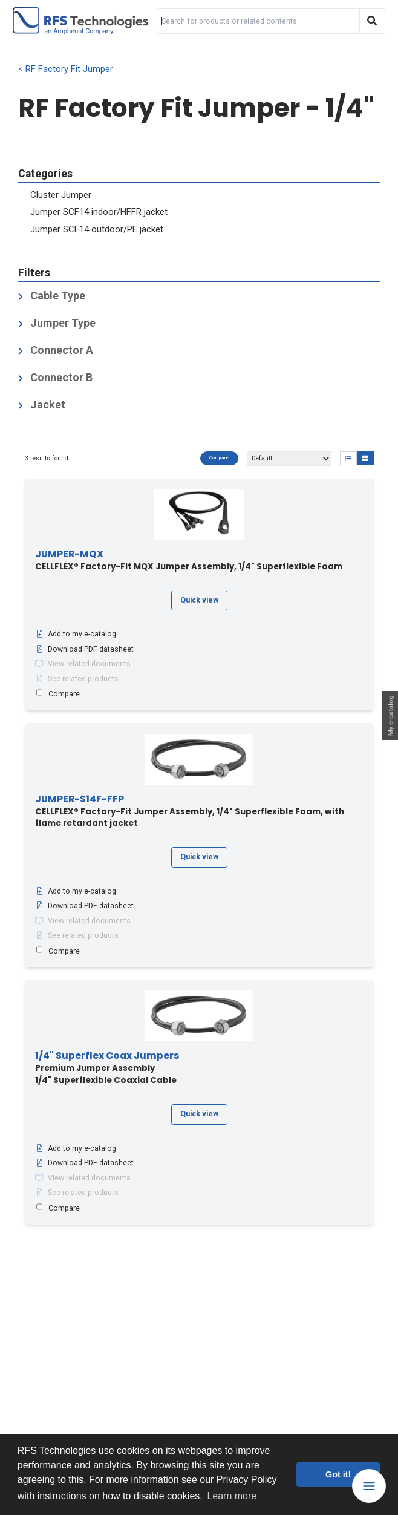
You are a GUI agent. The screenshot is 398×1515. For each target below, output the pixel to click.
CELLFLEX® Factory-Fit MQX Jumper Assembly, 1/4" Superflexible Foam (188, 560)
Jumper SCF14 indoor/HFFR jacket (99, 211)
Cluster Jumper (60, 194)
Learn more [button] (231, 1496)
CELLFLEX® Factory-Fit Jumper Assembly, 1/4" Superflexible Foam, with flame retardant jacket (189, 811)
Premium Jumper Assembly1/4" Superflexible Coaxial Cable (107, 1067)
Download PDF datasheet (84, 649)
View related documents (83, 663)
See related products (77, 679)
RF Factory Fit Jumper (69, 69)
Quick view (199, 600)
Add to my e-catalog (75, 634)
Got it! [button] (338, 1474)
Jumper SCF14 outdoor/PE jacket (96, 229)
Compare (219, 458)
